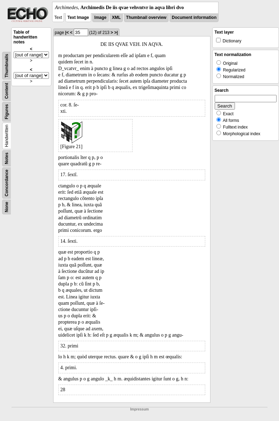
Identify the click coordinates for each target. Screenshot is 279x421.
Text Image (78, 17)
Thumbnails (6, 65)
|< (67, 32)
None (6, 207)
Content (6, 91)
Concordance (6, 183)
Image (100, 17)
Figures (6, 111)
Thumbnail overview (146, 17)
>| (116, 32)
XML (116, 17)
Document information (194, 17)
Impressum (139, 409)
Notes (6, 158)
